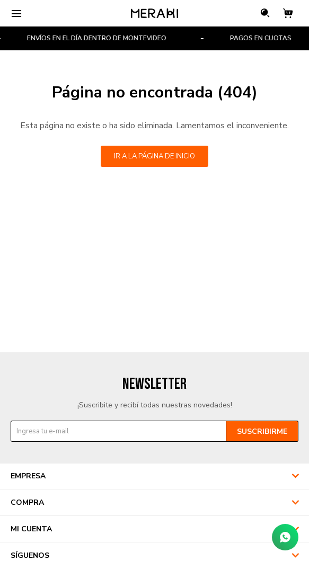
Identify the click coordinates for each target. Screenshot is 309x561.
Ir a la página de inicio (154, 156)
